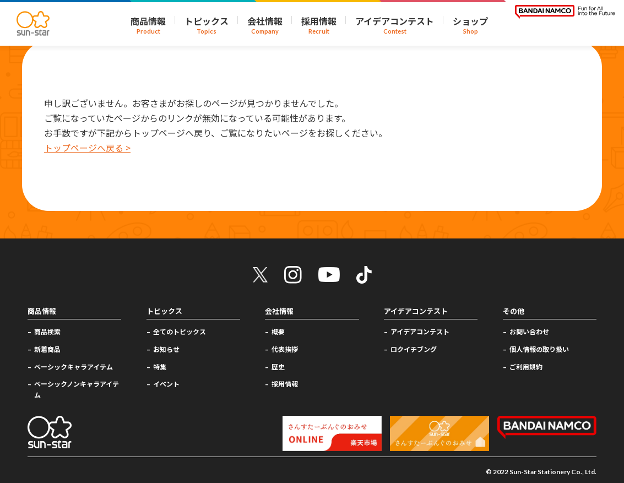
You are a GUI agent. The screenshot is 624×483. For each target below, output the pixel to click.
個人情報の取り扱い (539, 349)
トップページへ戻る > (87, 147)
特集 (159, 366)
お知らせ (166, 349)
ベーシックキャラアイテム (73, 366)
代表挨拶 (285, 349)
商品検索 (47, 331)
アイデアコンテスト (419, 331)
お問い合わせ (529, 331)
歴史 (278, 366)
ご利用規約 (525, 366)
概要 (278, 331)
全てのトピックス (179, 331)
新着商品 (47, 349)
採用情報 (285, 383)
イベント (166, 383)
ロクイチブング (413, 349)
